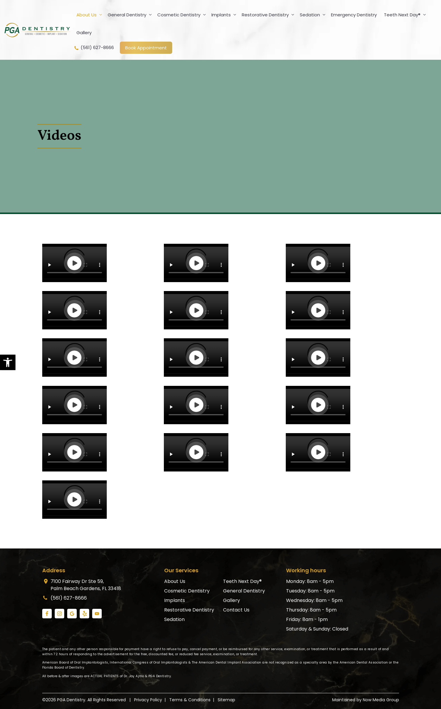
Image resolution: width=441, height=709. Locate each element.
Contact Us (236, 609)
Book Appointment (146, 48)
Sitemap (226, 700)
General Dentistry (131, 15)
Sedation (314, 15)
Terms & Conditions (190, 700)
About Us (90, 15)
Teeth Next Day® (406, 15)
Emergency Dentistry (354, 15)
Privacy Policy (148, 700)
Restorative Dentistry (269, 15)
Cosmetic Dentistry (182, 15)
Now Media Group (381, 700)
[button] (7, 362)
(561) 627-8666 (93, 47)
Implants (225, 15)
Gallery (84, 32)
